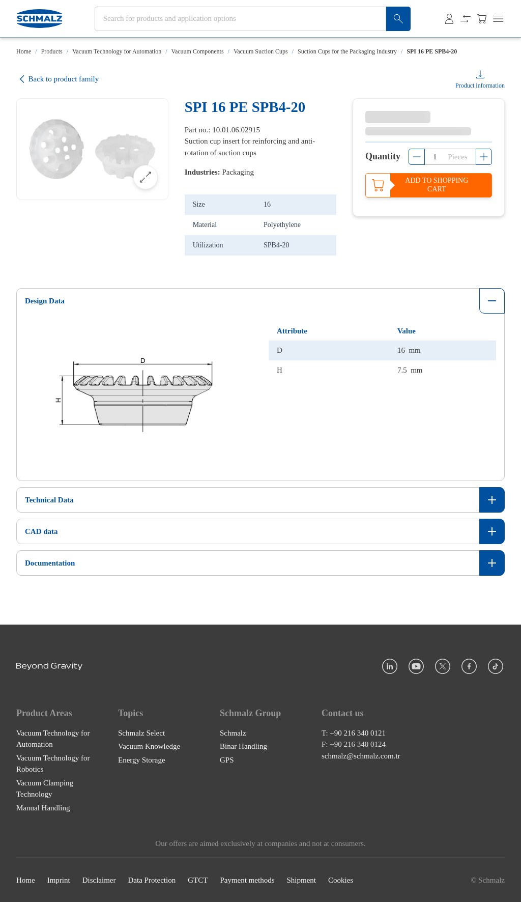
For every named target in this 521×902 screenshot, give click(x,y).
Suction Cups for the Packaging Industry (347, 51)
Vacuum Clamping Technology (44, 789)
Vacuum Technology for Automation (116, 51)
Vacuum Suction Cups (261, 51)
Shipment (301, 880)
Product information (480, 85)
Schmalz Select (141, 733)
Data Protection (152, 880)
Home (23, 51)
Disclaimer (99, 880)
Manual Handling (43, 808)
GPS (227, 760)
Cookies (340, 880)
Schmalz (233, 733)
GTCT (198, 880)
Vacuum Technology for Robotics (53, 764)
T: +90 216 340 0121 (354, 733)
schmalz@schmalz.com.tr (361, 756)
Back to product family (57, 79)
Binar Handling (243, 746)
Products (52, 51)
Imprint (58, 880)
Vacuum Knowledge (149, 746)
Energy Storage (141, 760)
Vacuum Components (197, 51)
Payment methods (247, 880)
